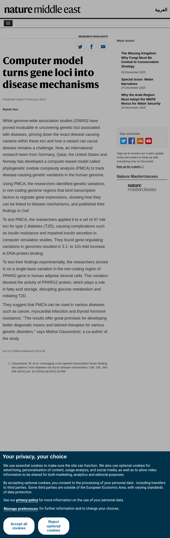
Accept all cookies (19, 526)
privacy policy (27, 500)
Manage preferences (21, 509)
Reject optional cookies (53, 526)
